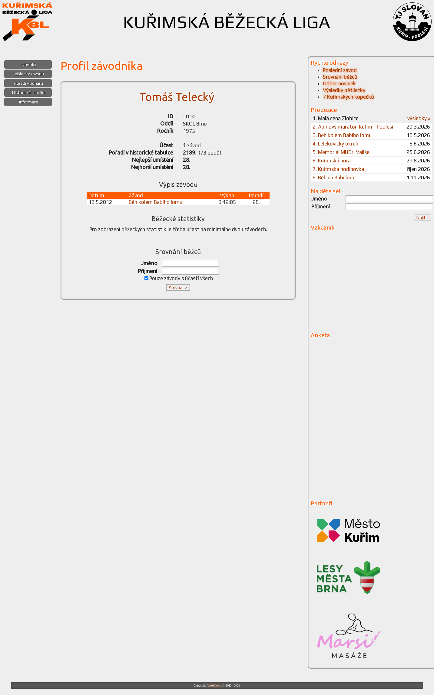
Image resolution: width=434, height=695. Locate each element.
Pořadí (256, 195)
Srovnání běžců (340, 77)
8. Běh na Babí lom (333, 178)
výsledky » (418, 118)
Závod (136, 195)
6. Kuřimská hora (332, 161)
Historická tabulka (28, 92)
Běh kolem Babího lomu (155, 202)
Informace (28, 102)
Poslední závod (340, 70)
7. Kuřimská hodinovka (338, 169)
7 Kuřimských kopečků (348, 97)
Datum (96, 195)
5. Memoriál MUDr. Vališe (341, 152)
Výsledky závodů (28, 73)
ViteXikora (214, 685)
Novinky (29, 64)
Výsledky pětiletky (344, 90)
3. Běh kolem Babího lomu (342, 135)
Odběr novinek (339, 83)
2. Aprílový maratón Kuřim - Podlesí (353, 127)
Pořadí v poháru (28, 83)
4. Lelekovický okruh (335, 144)
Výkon (227, 195)
